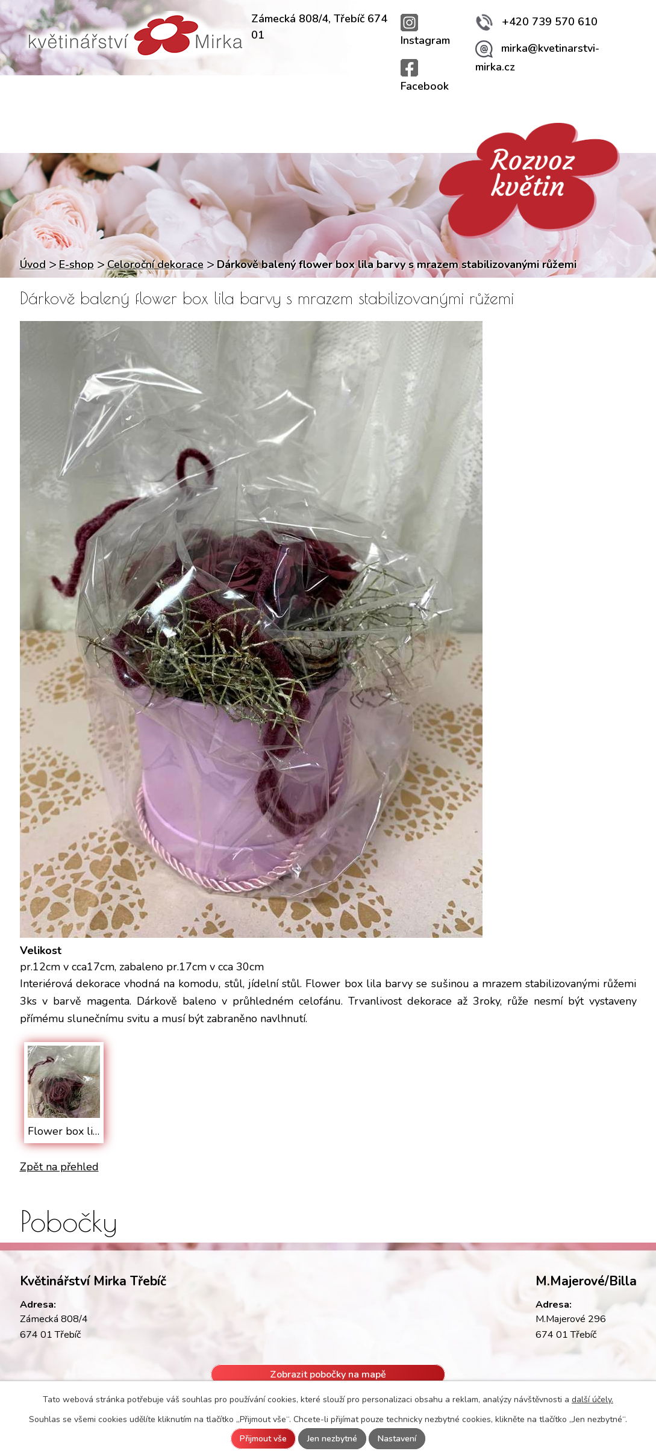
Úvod (44, 94)
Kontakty (604, 94)
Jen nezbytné (332, 1438)
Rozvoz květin (265, 94)
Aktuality (448, 94)
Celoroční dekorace (155, 264)
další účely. (592, 1399)
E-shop (76, 264)
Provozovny (114, 94)
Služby (187, 94)
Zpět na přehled (59, 1166)
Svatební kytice (362, 94)
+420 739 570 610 (536, 21)
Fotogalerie (526, 94)
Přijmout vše (263, 1438)
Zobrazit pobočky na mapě (328, 1374)
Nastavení (397, 1438)
